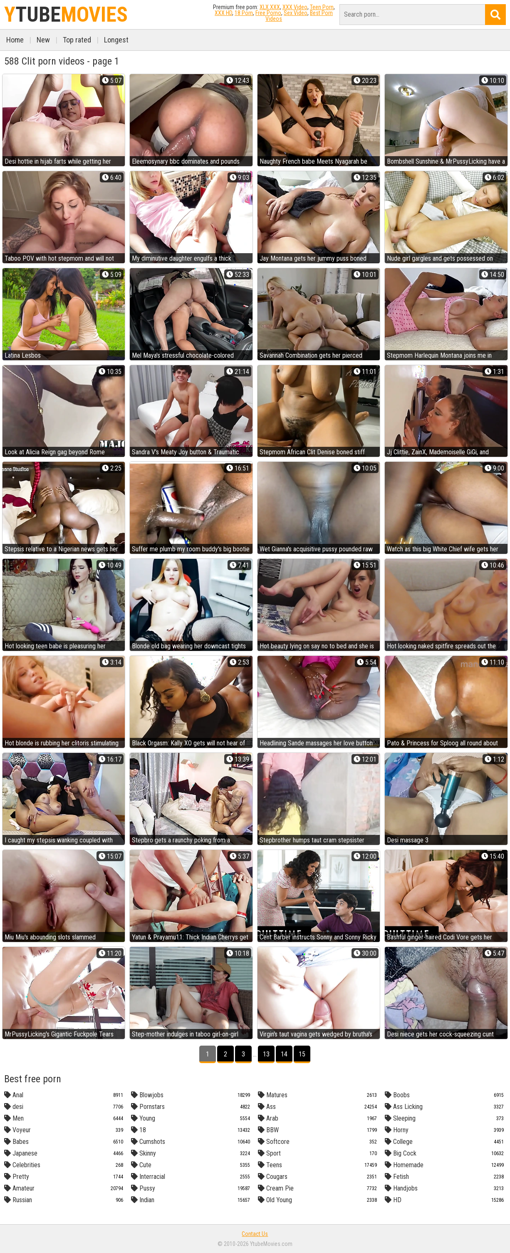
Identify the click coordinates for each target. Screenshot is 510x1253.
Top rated (77, 39)
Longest (116, 39)
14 (284, 1054)
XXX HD (223, 13)
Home (15, 39)
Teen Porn (322, 7)
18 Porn (244, 13)
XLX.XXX (270, 7)
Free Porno (268, 13)
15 (302, 1054)
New (43, 39)
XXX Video (294, 7)
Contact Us (255, 1234)
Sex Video (295, 13)
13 (266, 1054)
